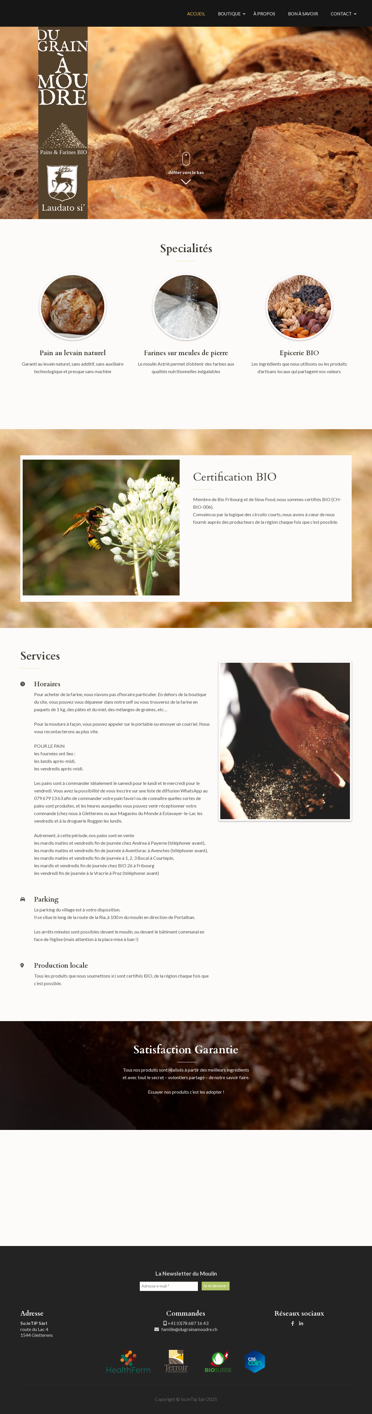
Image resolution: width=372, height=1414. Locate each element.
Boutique (229, 13)
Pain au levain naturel (73, 352)
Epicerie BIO (299, 352)
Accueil (196, 13)
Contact (341, 13)
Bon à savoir (303, 13)
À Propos (264, 13)
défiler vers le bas (186, 172)
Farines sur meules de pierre (186, 352)
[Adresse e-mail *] (169, 1286)
